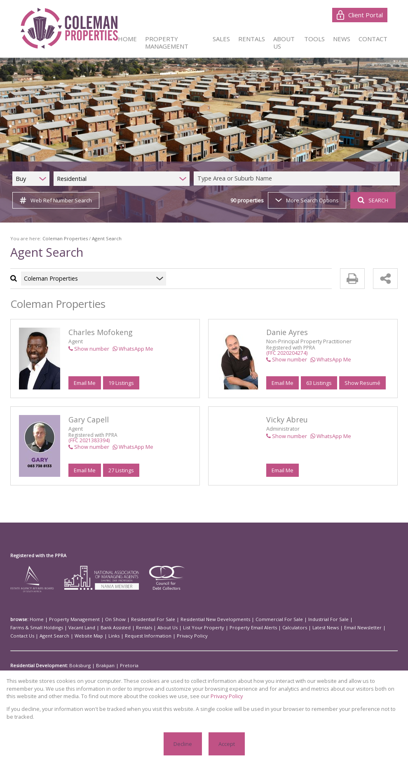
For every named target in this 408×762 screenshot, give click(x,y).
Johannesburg (169, 673)
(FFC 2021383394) (89, 440)
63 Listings (318, 383)
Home (35, 619)
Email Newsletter (247, 627)
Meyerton (230, 673)
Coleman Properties (59, 238)
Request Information (31, 635)
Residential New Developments (195, 619)
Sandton (276, 673)
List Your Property (105, 627)
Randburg (254, 673)
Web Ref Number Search (54, 200)
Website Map (340, 627)
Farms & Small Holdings (343, 619)
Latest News (214, 627)
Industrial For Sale (296, 619)
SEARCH (372, 200)
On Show (104, 619)
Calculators (185, 627)
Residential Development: (38, 665)
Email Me (85, 383)
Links (362, 627)
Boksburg (77, 665)
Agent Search (309, 627)
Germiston (140, 673)
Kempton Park (202, 673)
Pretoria (120, 665)
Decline (183, 744)
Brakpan (99, 665)
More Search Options (306, 200)
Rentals (53, 627)
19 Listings (121, 383)
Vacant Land (385, 619)
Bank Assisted (27, 627)
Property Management (68, 619)
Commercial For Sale (252, 619)
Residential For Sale (138, 619)
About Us (74, 627)
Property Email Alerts (148, 627)
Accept (226, 744)
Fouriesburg (113, 673)
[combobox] (298, 178)
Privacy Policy (70, 635)
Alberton (65, 673)
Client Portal (360, 15)
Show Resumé (362, 383)
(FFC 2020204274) (287, 353)
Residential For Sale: (33, 673)
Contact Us (280, 627)
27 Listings (121, 470)
